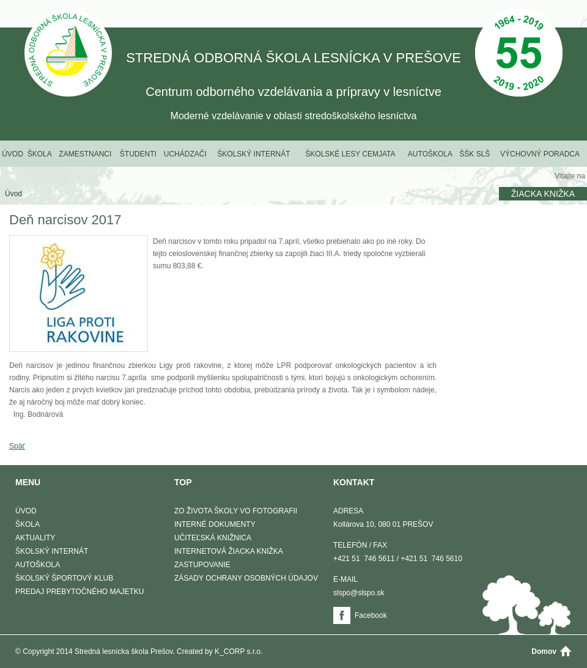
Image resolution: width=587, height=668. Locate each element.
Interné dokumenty (215, 524)
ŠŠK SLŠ (474, 154)
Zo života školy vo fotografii (235, 511)
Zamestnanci (85, 154)
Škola (40, 154)
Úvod (12, 154)
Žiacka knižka (543, 194)
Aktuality (35, 538)
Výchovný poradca (540, 154)
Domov (543, 651)
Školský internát (253, 154)
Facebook (371, 615)
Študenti (138, 154)
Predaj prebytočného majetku (79, 591)
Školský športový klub (64, 578)
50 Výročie (519, 54)
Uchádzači (185, 154)
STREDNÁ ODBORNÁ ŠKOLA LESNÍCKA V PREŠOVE (68, 54)
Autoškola (430, 154)
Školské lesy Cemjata (350, 154)
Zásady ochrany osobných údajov (246, 578)
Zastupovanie (202, 564)
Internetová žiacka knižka (228, 551)
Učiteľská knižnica (212, 538)
